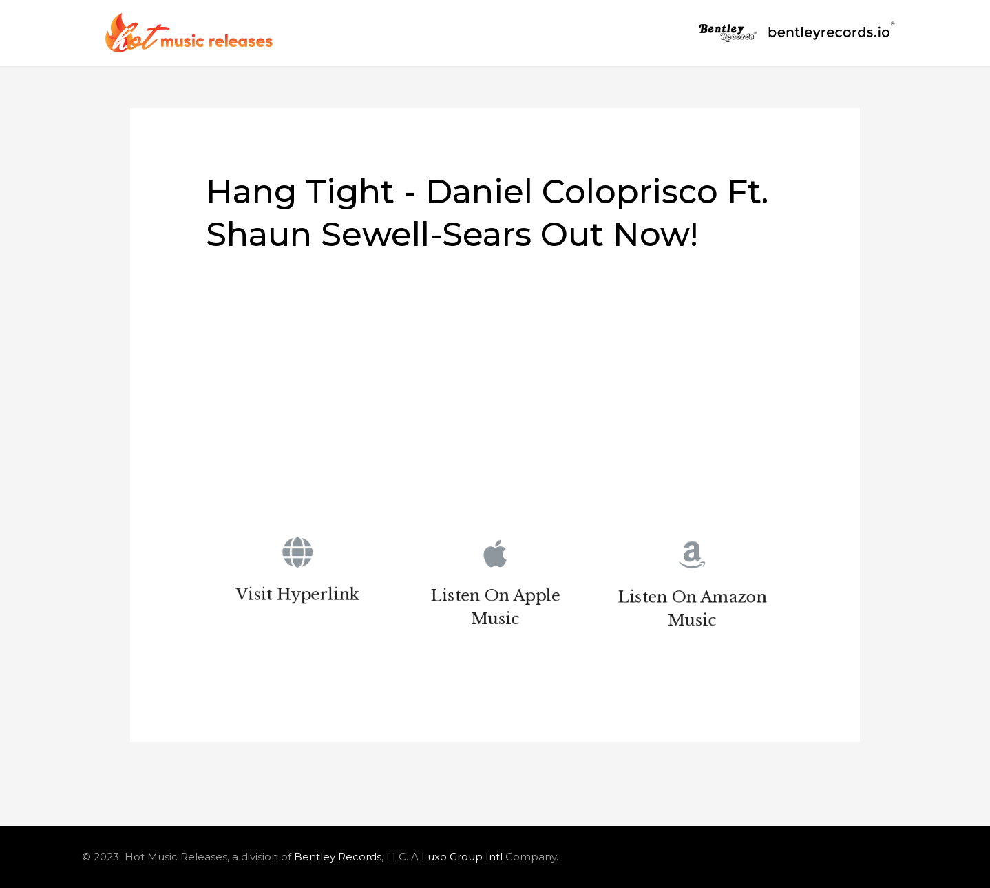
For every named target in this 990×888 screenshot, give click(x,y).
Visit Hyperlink (298, 597)
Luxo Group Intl (462, 856)
